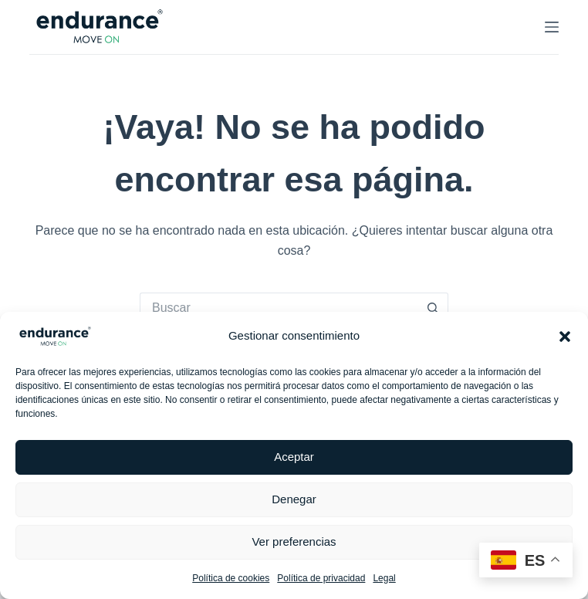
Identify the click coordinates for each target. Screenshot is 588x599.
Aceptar (294, 456)
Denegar (294, 499)
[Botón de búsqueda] (432, 308)
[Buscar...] (278, 308)
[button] (565, 336)
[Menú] (552, 27)
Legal (384, 578)
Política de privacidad (321, 578)
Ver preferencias (294, 541)
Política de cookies (230, 578)
